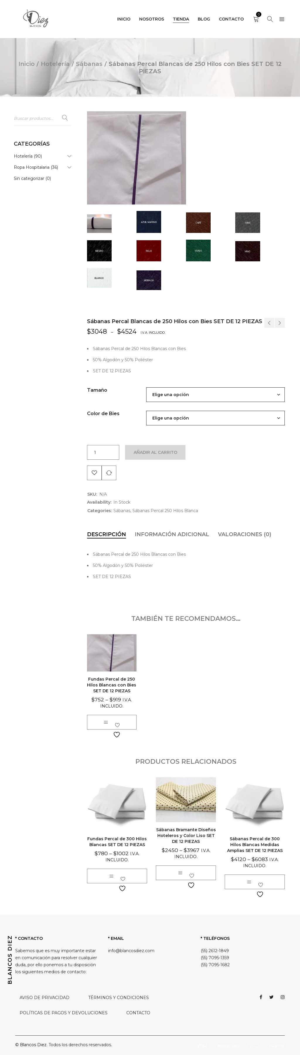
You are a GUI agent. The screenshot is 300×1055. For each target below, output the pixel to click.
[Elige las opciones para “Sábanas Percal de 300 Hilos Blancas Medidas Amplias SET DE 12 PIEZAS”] (249, 881)
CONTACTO (138, 1012)
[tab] (106, 534)
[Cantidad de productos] (95, 452)
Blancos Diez (33, 1044)
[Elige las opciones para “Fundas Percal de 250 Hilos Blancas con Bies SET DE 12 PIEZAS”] (105, 722)
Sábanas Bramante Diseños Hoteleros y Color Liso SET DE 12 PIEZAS (186, 835)
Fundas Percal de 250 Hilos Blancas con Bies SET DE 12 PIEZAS (111, 684)
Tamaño (97, 390)
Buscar (65, 118)
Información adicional (172, 534)
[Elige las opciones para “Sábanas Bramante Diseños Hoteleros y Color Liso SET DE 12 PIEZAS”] (180, 872)
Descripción (106, 534)
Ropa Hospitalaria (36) (36, 167)
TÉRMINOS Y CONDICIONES (118, 997)
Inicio (26, 63)
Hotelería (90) (28, 156)
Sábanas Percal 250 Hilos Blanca (165, 510)
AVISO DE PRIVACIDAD (44, 997)
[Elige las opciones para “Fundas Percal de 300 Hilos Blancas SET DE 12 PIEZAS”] (111, 876)
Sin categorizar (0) (32, 178)
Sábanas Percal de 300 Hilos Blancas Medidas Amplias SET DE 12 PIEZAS (255, 844)
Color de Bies (103, 413)
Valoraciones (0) (244, 534)
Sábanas (89, 63)
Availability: (99, 502)
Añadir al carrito (155, 452)
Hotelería (55, 63)
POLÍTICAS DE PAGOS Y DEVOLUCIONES (64, 1012)
